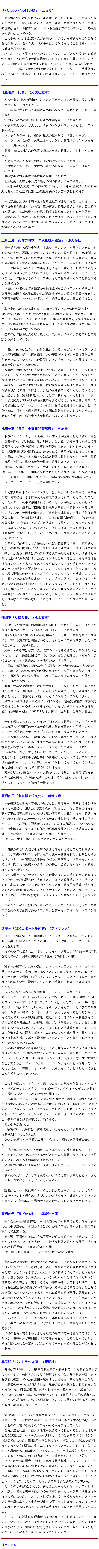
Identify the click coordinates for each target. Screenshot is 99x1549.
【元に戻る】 (10, 1544)
